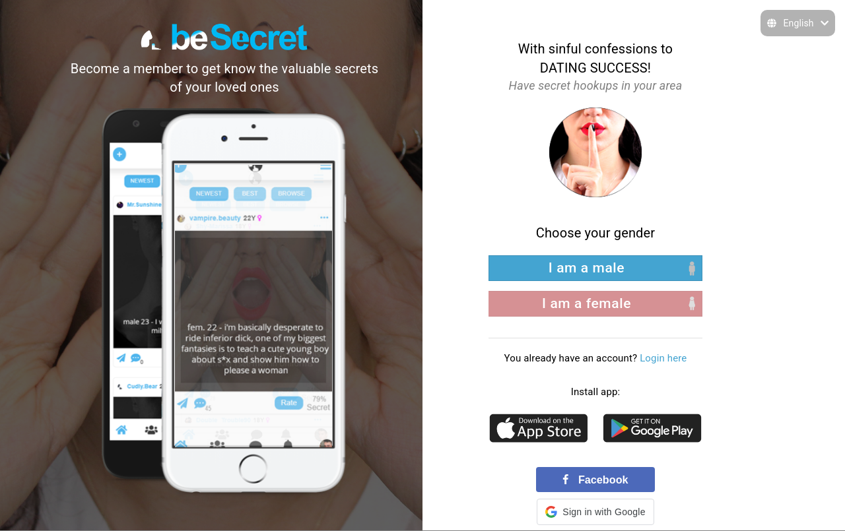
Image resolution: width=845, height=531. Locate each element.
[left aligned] (595, 268)
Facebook (595, 479)
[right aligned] (595, 304)
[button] (595, 512)
